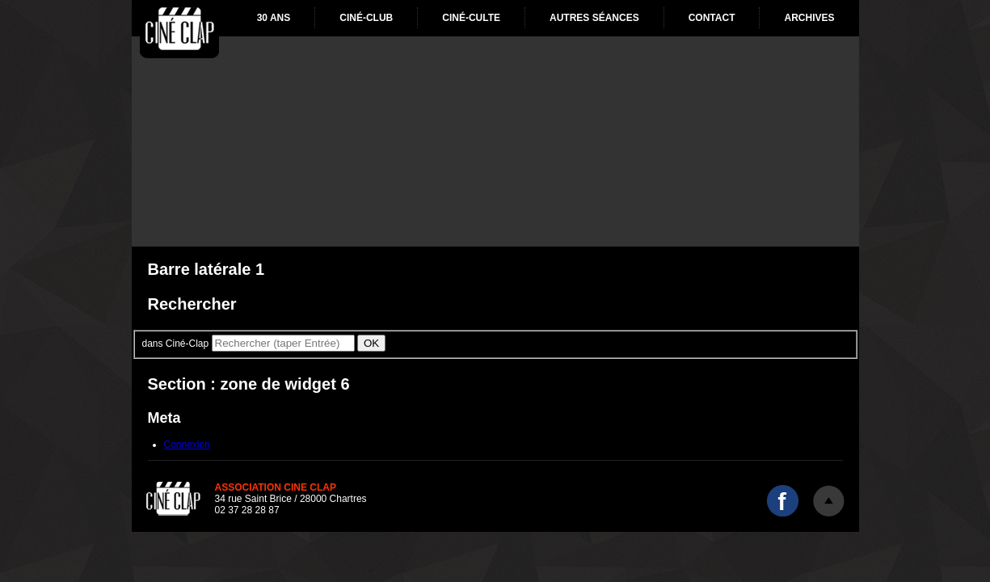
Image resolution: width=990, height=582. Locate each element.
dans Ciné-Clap (175, 343)
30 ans (274, 17)
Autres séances (594, 17)
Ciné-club (366, 17)
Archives (809, 17)
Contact (712, 17)
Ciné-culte (471, 17)
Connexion (187, 444)
